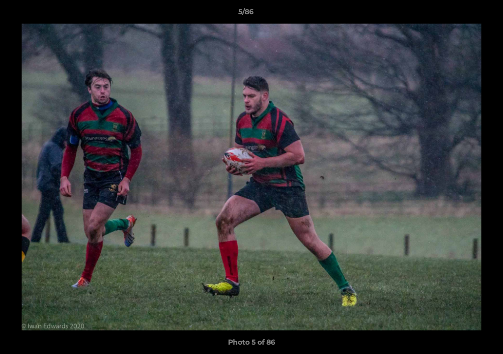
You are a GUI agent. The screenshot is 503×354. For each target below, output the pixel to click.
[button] (462, 14)
